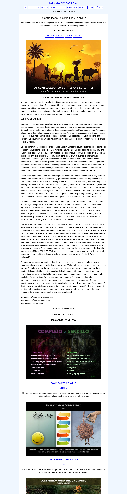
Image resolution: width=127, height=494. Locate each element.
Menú (90, 7)
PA (25, 7)
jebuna (63, 388)
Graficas (60, 36)
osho (63, 464)
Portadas (50, 36)
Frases (44, 7)
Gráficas (99, 7)
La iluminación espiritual (63, 3)
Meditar (82, 7)
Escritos (78, 36)
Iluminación (72, 7)
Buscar (62, 7)
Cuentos (35, 7)
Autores (53, 7)
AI (29, 7)
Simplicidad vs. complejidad (63, 460)
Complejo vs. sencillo (63, 383)
